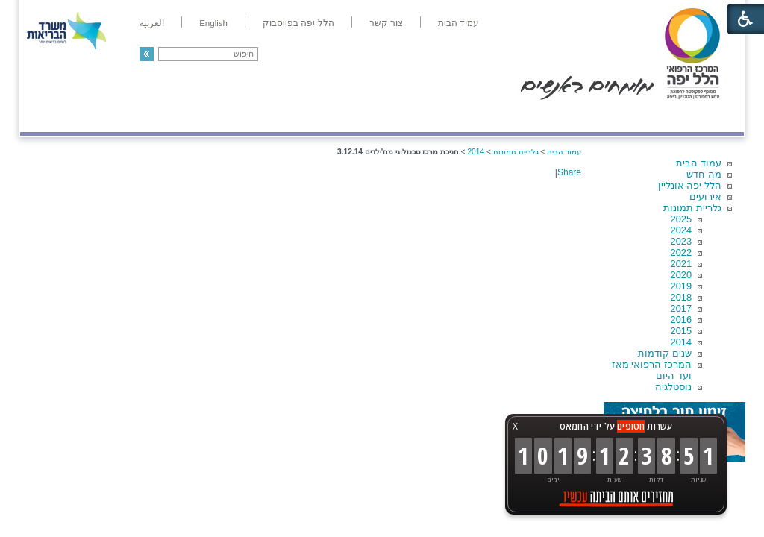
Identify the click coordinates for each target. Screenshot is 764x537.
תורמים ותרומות (118, 116)
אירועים (705, 196)
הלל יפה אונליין (689, 185)
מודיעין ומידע (701, 116)
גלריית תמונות (692, 207)
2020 (681, 274)
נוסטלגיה (673, 386)
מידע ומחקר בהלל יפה (331, 116)
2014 (681, 342)
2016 (681, 319)
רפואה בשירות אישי (219, 116)
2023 (681, 241)
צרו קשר (45, 116)
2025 (681, 218)
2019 (681, 286)
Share (569, 172)
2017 (681, 308)
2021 (681, 263)
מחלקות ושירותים (611, 116)
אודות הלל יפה (520, 116)
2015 (681, 330)
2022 (681, 252)
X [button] (515, 426)
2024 (681, 230)
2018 (681, 297)
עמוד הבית (698, 163)
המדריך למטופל (433, 116)
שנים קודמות (665, 353)
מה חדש (703, 174)
